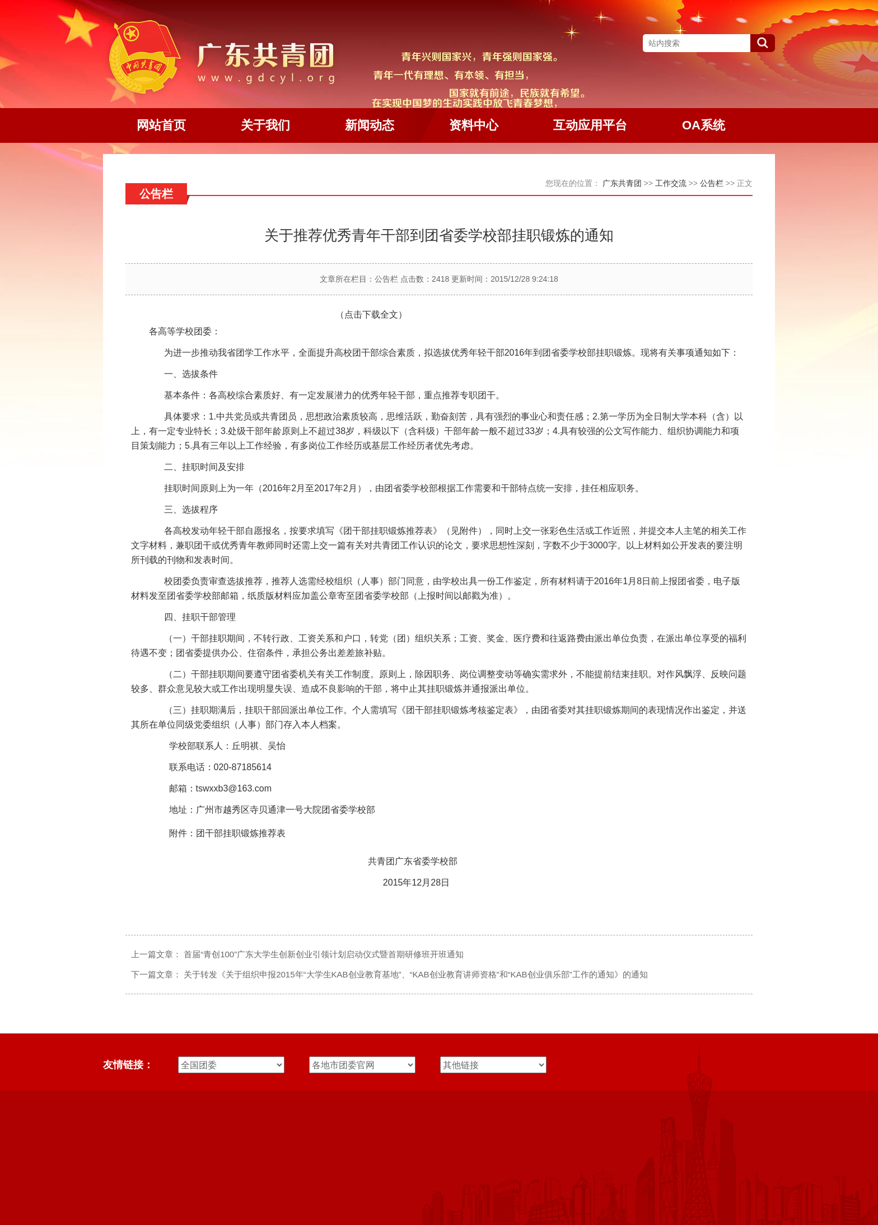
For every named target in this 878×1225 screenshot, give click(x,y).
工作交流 (670, 183)
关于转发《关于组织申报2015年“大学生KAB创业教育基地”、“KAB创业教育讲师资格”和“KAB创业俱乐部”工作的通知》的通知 (415, 974)
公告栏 (711, 183)
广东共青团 (622, 183)
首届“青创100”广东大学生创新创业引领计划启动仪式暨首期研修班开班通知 (324, 954)
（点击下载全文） (371, 314)
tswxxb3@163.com (234, 788)
